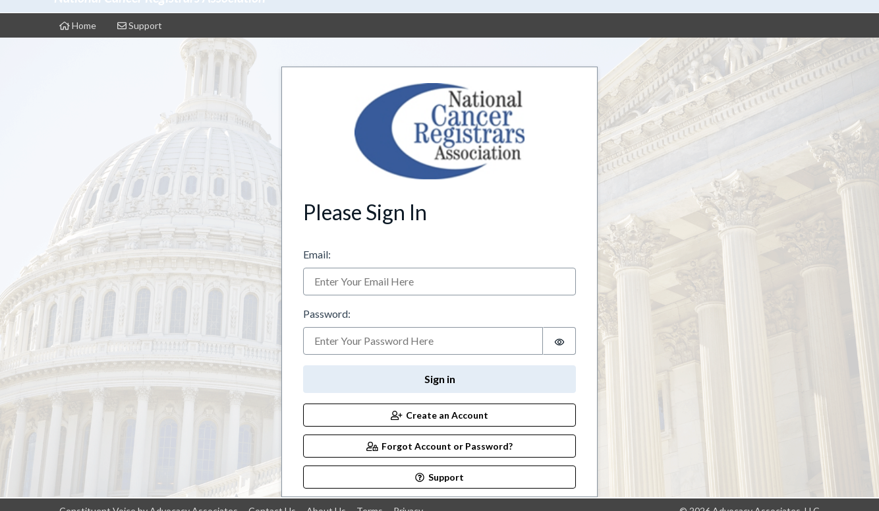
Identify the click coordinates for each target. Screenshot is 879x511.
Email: (317, 254)
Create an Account (440, 415)
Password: (327, 313)
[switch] (559, 341)
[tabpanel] (439, 278)
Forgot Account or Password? (439, 446)
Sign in (439, 379)
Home (77, 25)
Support (139, 25)
